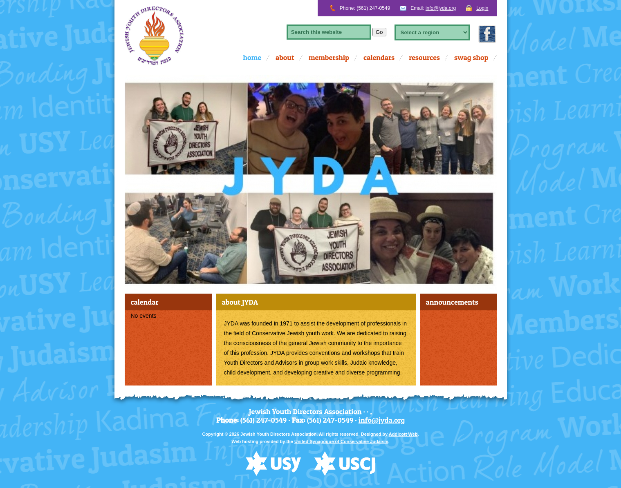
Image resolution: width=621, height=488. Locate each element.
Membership (329, 57)
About (285, 57)
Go (379, 32)
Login (482, 8)
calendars (379, 57)
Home (252, 57)
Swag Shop (471, 57)
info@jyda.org (441, 8)
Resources (424, 57)
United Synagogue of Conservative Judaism (341, 441)
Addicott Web (403, 434)
